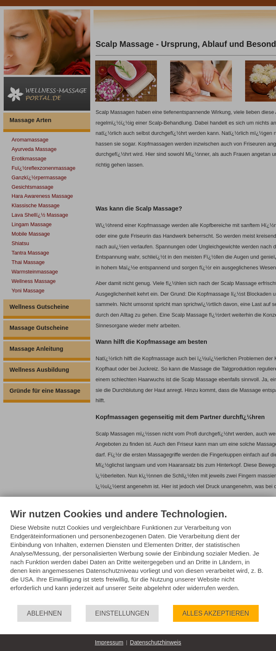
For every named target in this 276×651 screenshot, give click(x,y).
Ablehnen (44, 613)
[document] (138, 556)
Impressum (109, 642)
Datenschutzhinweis (155, 642)
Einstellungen (122, 613)
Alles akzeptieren (215, 613)
